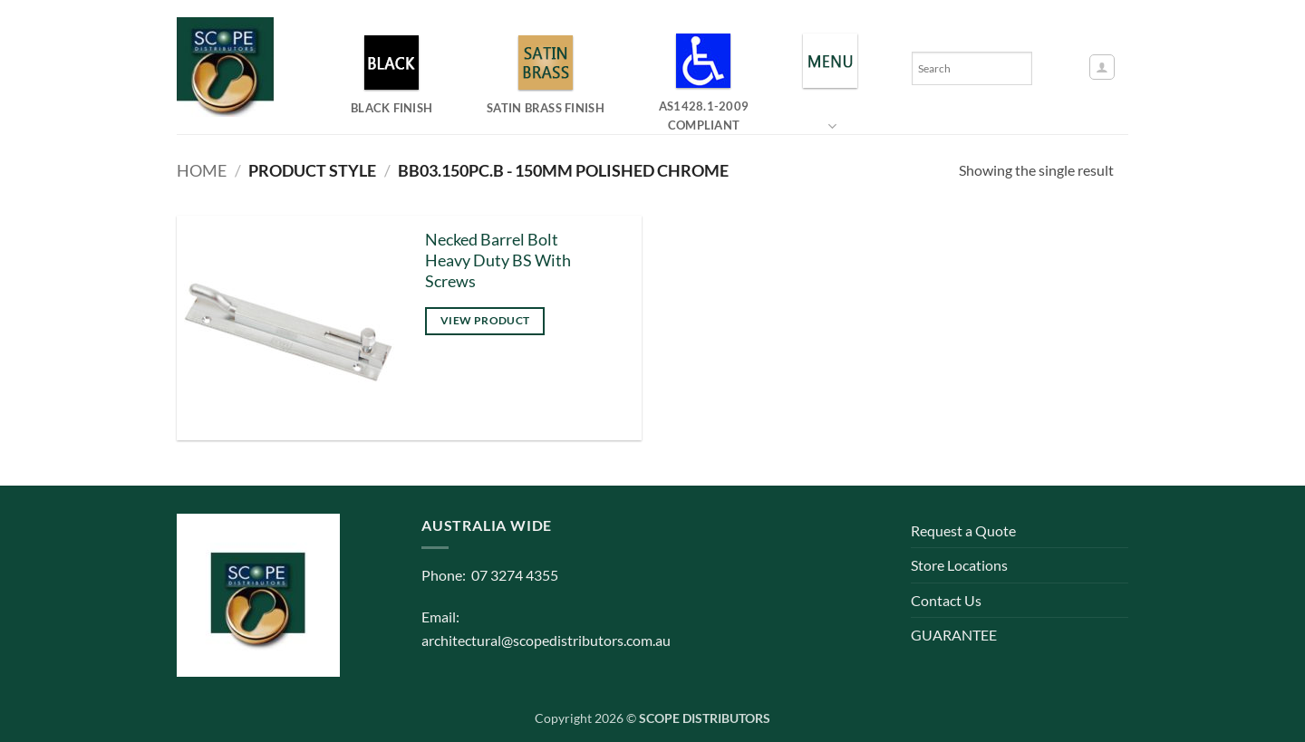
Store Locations (959, 564)
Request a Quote (963, 530)
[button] (1102, 67)
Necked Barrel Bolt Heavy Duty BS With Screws (498, 260)
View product (484, 320)
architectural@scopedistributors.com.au (546, 640)
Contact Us (946, 600)
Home (202, 170)
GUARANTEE (954, 634)
